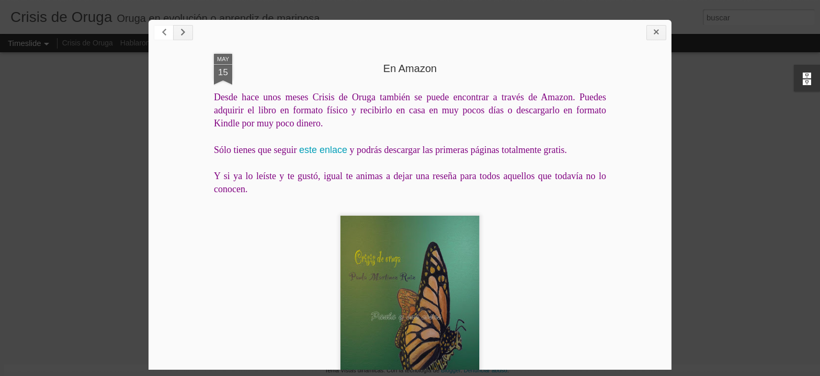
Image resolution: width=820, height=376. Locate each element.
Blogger (450, 370)
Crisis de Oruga (87, 43)
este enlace (323, 150)
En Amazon (410, 68)
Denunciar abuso (485, 370)
